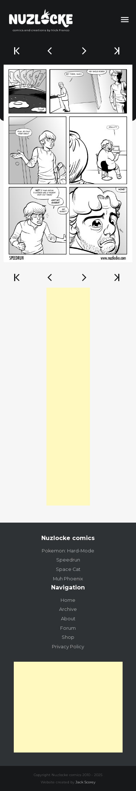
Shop (68, 637)
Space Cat (68, 569)
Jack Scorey (85, 782)
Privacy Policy (68, 646)
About (68, 618)
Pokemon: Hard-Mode (68, 550)
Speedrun (68, 560)
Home (68, 600)
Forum (68, 628)
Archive (68, 609)
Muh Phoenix (68, 578)
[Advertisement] (68, 397)
